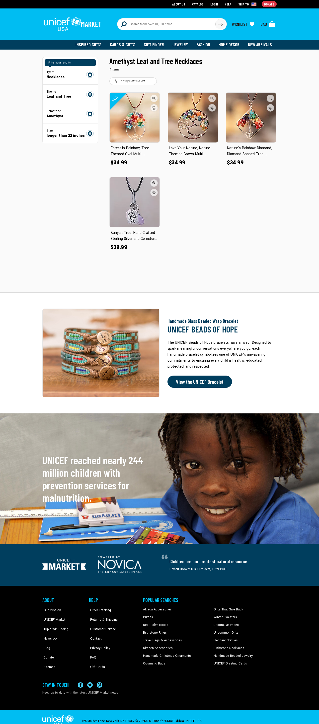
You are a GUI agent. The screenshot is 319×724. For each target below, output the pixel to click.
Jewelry (182, 42)
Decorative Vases (226, 622)
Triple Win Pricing (54, 622)
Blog (45, 637)
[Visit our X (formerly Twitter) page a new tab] (90, 676)
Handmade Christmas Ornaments (166, 652)
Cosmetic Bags (153, 660)
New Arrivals (260, 42)
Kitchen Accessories (157, 645)
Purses (148, 614)
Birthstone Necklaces (228, 645)
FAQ (92, 645)
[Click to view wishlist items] (243, 23)
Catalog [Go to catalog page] (198, 4)
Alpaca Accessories (156, 607)
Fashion (204, 42)
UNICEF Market (52, 614)
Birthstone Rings (154, 630)
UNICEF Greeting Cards (229, 660)
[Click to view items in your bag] (268, 22)
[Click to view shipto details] (248, 4)
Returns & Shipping (102, 614)
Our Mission (50, 607)
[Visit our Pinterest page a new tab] (99, 676)
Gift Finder (156, 42)
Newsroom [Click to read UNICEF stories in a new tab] (50, 630)
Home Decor (230, 42)
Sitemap (48, 652)
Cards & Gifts (125, 42)
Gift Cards (96, 652)
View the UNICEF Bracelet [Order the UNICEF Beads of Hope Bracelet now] (199, 380)
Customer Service (101, 622)
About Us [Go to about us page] (179, 4)
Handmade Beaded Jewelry (232, 652)
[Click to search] (220, 23)
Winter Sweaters (225, 614)
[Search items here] (166, 23)
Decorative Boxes (155, 622)
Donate (47, 645)
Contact (94, 630)
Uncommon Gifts (226, 630)
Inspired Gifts (92, 42)
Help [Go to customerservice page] (228, 4)
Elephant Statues (225, 637)
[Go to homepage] (73, 23)
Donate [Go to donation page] (269, 4)
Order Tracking (99, 607)
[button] (154, 96)
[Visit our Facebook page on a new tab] (80, 676)
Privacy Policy (98, 637)
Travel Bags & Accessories (161, 637)
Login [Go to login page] (214, 4)
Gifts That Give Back (227, 607)
